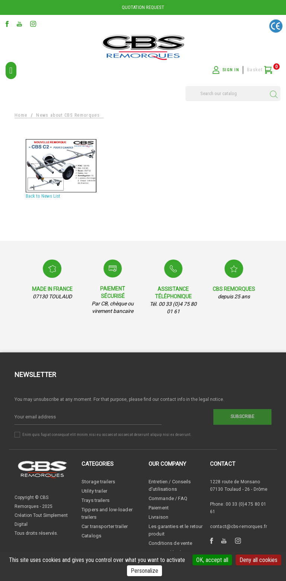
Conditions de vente (170, 543)
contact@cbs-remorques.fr (238, 526)
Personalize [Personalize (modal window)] (144, 570)
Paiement (159, 508)
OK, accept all (212, 559)
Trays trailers (95, 500)
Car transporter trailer (105, 526)
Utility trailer (94, 491)
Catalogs (91, 535)
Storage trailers (98, 481)
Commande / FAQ (168, 498)
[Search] (232, 93)
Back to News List (43, 196)
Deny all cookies (258, 559)
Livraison (158, 517)
